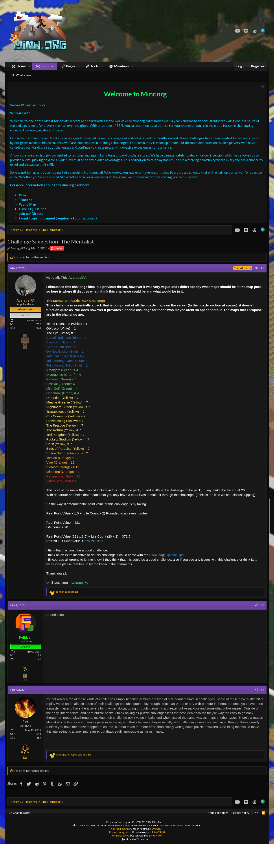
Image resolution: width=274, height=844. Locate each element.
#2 (261, 610)
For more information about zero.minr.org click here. (51, 190)
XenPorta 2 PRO (120, 835)
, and (74, 760)
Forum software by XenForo (137, 822)
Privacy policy (240, 813)
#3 (261, 695)
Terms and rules (218, 813)
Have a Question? (33, 214)
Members (121, 68)
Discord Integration (120, 832)
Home (21, 68)
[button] (29, 68)
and (66, 597)
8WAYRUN (157, 828)
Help (255, 813)
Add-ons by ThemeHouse (137, 839)
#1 (261, 273)
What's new (23, 79)
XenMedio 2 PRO (120, 828)
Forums (47, 68)
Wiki (23, 201)
